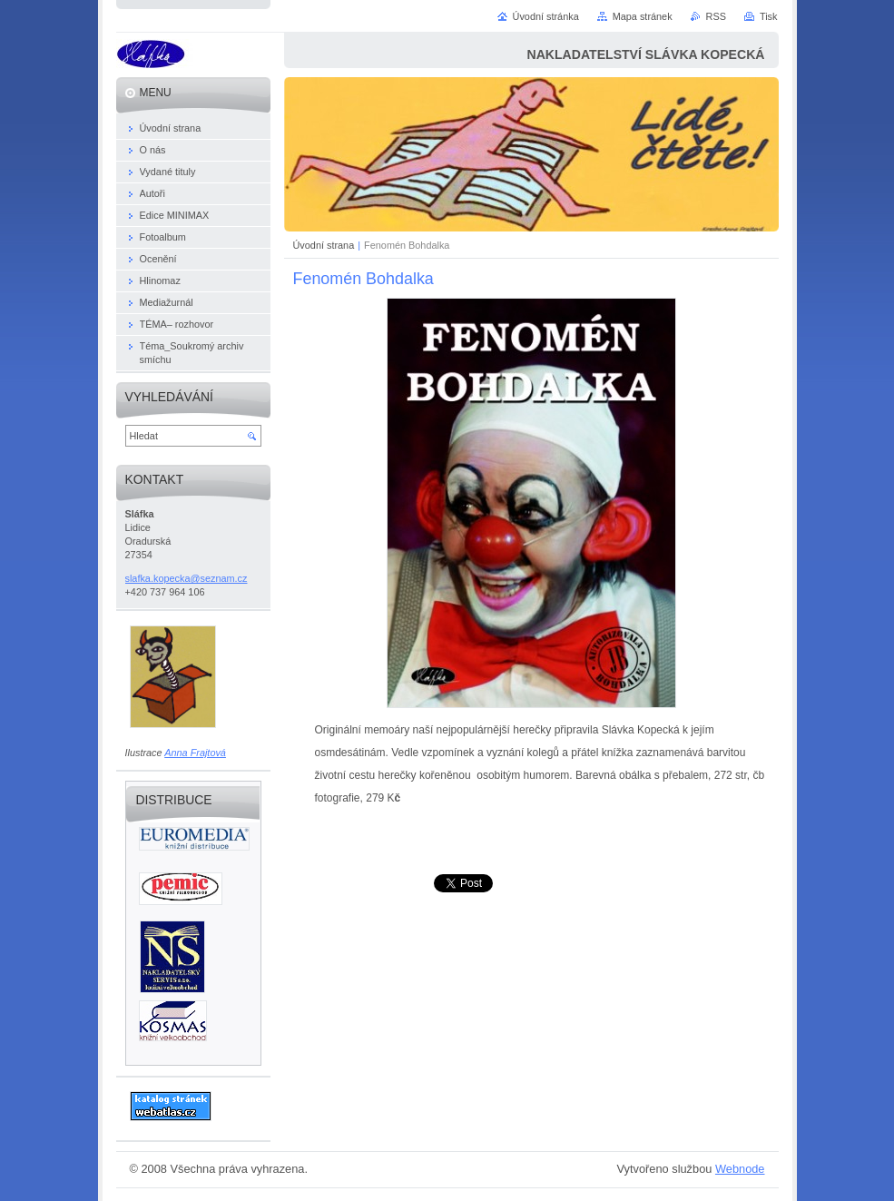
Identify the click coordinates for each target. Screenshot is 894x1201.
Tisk (769, 16)
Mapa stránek (643, 16)
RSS (716, 16)
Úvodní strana (324, 245)
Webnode (740, 1169)
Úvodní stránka (546, 16)
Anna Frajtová (195, 752)
